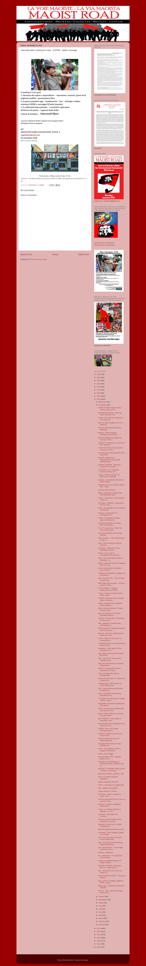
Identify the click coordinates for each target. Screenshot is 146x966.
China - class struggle (106, 754)
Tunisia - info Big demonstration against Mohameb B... (109, 519)
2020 (99, 393)
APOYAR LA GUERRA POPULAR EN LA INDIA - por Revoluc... (111, 769)
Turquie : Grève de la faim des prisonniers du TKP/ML (109, 476)
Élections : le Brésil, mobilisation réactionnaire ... (109, 805)
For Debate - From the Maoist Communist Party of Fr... (108, 471)
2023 (99, 384)
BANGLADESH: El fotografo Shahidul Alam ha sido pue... (111, 629)
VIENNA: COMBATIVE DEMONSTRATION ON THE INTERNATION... (109, 459)
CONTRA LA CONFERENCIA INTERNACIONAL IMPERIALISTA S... (111, 763)
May (100, 912)
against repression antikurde (108, 782)
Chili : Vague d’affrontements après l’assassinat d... (110, 689)
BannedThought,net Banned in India (111, 829)
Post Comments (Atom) (38, 259)
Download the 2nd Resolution (104, 245)
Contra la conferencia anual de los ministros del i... (110, 734)
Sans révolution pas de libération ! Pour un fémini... (110, 569)
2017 (99, 928)
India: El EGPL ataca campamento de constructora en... (111, 724)
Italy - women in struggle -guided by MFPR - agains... (110, 882)
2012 (99, 944)
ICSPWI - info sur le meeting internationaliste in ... (108, 729)
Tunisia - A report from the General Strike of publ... (110, 594)
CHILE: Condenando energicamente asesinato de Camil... (111, 709)
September (103, 900)
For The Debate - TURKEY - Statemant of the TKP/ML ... (109, 589)
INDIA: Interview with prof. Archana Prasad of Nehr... (110, 609)
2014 (99, 938)
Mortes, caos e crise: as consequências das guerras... (109, 554)
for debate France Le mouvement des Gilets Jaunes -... (111, 644)
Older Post (83, 254)
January (102, 924)
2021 (99, 390)
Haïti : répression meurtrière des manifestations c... (109, 624)
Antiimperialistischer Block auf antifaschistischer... (108, 739)
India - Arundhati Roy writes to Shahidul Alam (108, 674)
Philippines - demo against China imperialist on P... (109, 649)
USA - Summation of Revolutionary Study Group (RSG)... (110, 843)
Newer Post (26, 254)
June (100, 909)
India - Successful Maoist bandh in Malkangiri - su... (110, 559)
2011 (99, 947)
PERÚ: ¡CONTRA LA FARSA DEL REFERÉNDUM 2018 (110, 494)
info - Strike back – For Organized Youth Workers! (110, 856)
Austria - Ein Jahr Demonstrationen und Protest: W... (110, 418)
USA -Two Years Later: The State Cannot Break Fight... (110, 838)
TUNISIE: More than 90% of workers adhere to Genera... (111, 599)
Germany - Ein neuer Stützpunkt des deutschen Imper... (111, 634)
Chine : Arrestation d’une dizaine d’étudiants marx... (109, 694)
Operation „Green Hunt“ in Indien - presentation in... (110, 825)
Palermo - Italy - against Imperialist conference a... (110, 892)
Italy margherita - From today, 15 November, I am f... (109, 719)
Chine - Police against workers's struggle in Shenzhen (109, 749)
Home (55, 254)
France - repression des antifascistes (111, 785)
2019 (99, 396)
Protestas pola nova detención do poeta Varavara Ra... (110, 684)
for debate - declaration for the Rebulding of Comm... (109, 549)
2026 (99, 374)
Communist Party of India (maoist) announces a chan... (110, 449)
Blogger (85, 960)
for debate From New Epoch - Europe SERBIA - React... (111, 699)
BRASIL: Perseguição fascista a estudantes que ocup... (109, 669)
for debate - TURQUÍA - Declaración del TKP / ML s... (111, 504)
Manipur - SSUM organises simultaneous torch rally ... (108, 434)
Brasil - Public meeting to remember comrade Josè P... (111, 714)
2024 (99, 380)
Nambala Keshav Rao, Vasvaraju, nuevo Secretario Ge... (110, 414)
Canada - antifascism (105, 852)
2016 (99, 931)
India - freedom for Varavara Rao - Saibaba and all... (110, 659)
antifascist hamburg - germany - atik (111, 774)
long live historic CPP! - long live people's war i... (109, 758)
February (102, 921)
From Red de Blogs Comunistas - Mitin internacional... (110, 524)
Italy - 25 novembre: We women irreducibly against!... (109, 614)
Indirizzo (24, 178)
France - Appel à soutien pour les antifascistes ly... (110, 639)
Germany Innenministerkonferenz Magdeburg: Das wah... (110, 820)
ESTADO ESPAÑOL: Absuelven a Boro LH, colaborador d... (110, 866)
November (102, 405)
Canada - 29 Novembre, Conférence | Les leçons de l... (111, 619)
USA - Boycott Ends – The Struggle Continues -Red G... (110, 848)
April (100, 915)
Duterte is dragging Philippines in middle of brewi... (109, 861)
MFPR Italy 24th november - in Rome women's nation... (111, 584)
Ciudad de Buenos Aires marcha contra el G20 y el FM (109, 408)
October (102, 896)
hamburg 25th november (107, 490)
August (101, 903)
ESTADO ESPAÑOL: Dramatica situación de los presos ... (109, 466)
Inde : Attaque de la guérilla (108, 788)
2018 (99, 399)
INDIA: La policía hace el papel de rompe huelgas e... (110, 604)
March (101, 918)
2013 (99, 941)
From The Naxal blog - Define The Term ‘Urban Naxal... (110, 529)
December (102, 402)
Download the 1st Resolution (104, 243)
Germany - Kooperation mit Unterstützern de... (107, 514)
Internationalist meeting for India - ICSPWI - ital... (110, 744)
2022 (99, 387)
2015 (99, 934)
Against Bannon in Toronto (107, 791)
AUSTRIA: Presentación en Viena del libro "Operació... (111, 444)
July (100, 906)
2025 (99, 377)
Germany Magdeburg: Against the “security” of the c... (110, 439)
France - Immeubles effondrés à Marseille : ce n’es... (109, 810)
